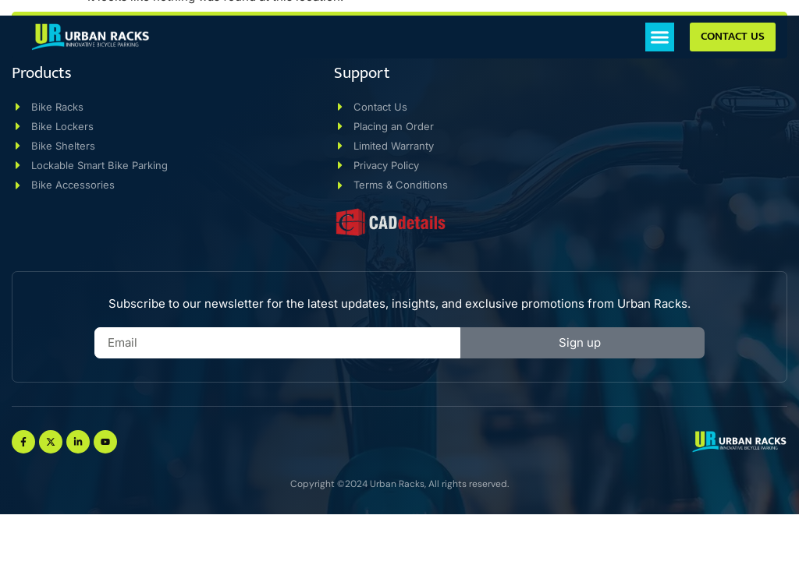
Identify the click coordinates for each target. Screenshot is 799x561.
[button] (660, 37)
